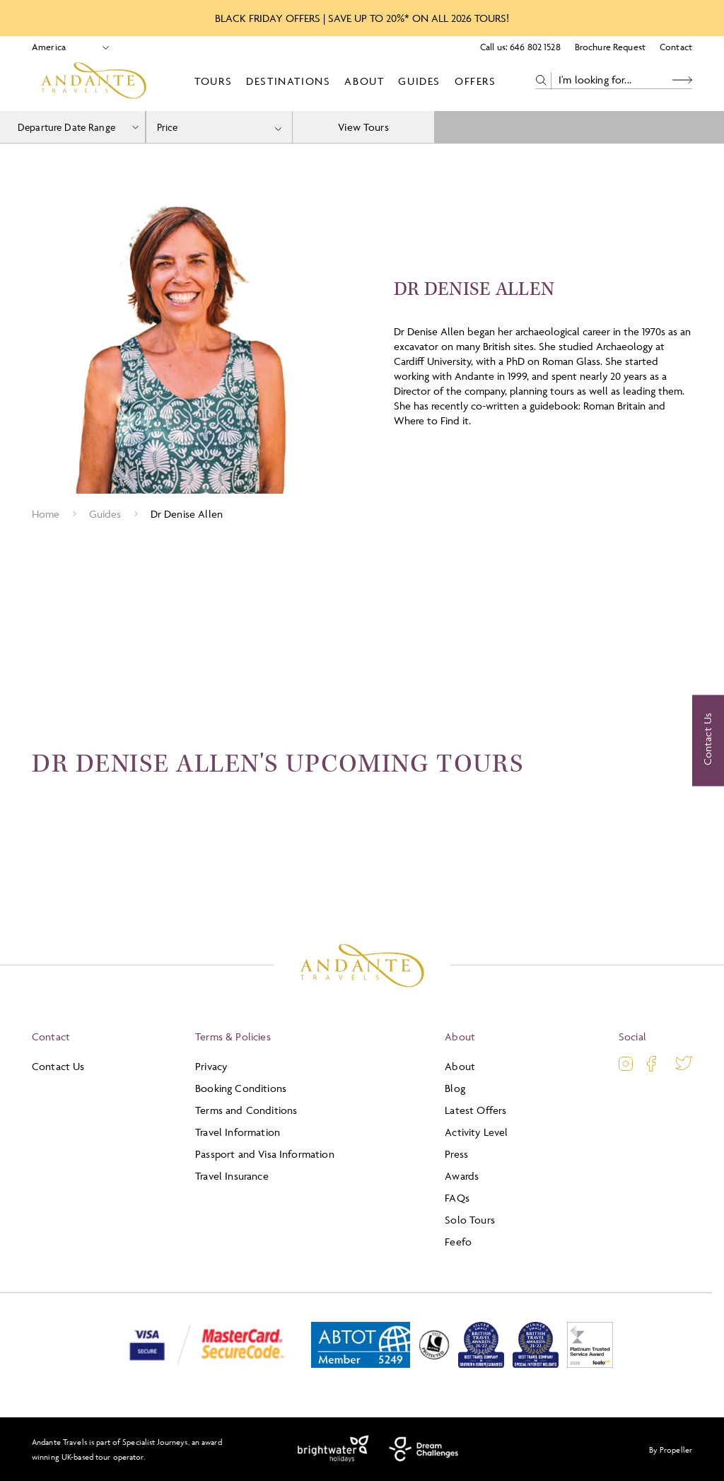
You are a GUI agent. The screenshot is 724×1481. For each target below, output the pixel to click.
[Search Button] (682, 80)
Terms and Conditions (246, 1110)
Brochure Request (610, 46)
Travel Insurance (232, 1176)
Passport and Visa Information (264, 1154)
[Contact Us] (708, 740)
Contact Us (58, 1066)
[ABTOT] (360, 1364)
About (364, 81)
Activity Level (476, 1132)
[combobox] (219, 127)
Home (46, 514)
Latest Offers (475, 1110)
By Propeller (670, 1449)
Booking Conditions (240, 1088)
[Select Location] (65, 47)
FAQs (457, 1197)
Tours (213, 81)
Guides (419, 81)
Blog (455, 1088)
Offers (475, 81)
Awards (462, 1176)
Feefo (458, 1241)
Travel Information (237, 1132)
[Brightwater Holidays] (333, 1449)
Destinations (288, 81)
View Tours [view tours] (363, 127)
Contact (676, 46)
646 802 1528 (535, 46)
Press (456, 1154)
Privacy (211, 1066)
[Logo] (94, 80)
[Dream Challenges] (423, 1449)
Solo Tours (470, 1219)
